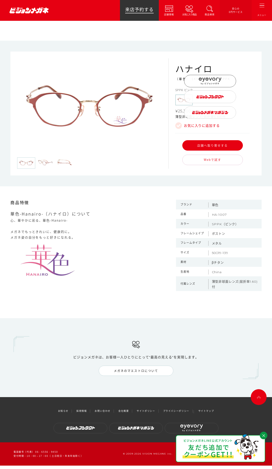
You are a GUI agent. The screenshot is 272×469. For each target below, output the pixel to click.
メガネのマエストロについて (136, 371)
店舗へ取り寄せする (212, 145)
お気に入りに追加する (202, 125)
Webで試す (212, 159)
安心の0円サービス (236, 10)
